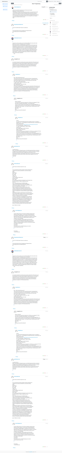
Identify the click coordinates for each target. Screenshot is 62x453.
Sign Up (58, 1)
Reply (13, 20)
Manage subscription (53, 11)
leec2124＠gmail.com (18, 210)
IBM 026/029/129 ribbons (57, 4)
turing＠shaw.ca (17, 74)
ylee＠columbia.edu (17, 163)
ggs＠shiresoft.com (17, 146)
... (14, 91)
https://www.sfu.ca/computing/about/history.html (30, 124)
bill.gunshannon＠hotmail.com (18, 24)
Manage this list (50, 1)
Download (5, 9)
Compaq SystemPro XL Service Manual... (17, 4)
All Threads (5, 6)
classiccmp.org (4, 1)
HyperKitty (30, 451)
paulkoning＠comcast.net (17, 250)
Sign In (55, 1)
